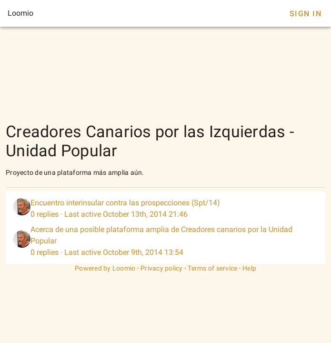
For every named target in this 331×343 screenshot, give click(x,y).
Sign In (305, 13)
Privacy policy (161, 268)
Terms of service (212, 268)
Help (249, 268)
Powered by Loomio (105, 268)
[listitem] (165, 208)
